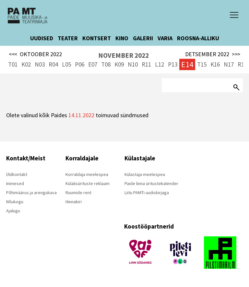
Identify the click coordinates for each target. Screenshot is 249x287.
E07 (92, 64)
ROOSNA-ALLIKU (198, 38)
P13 (172, 64)
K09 (119, 64)
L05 (66, 64)
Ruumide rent (78, 192)
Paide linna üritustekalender (151, 183)
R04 (53, 64)
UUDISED (41, 38)
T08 (106, 64)
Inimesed (15, 183)
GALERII (143, 38)
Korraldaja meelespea (86, 174)
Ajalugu (13, 211)
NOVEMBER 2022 (123, 55)
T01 (13, 64)
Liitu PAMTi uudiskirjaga (146, 192)
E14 (187, 64)
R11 (146, 64)
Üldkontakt (16, 174)
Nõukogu (14, 202)
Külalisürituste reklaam (87, 183)
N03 (40, 64)
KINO (121, 38)
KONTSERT (96, 38)
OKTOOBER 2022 (35, 54)
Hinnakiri (73, 202)
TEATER (68, 38)
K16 (215, 64)
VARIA (165, 38)
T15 (202, 64)
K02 (26, 64)
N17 (229, 64)
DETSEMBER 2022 (212, 54)
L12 (159, 64)
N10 (133, 64)
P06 (79, 64)
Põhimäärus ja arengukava (31, 192)
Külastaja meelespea (144, 174)
